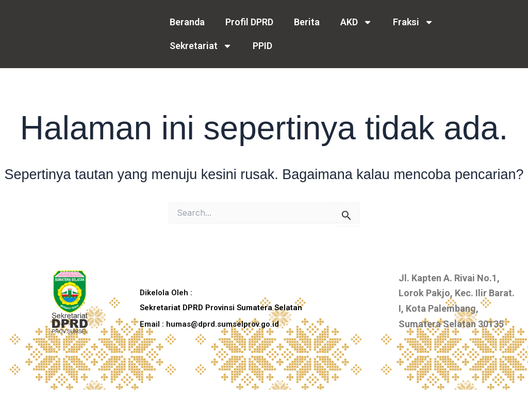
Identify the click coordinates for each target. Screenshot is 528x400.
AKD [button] (356, 22)
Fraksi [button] (413, 22)
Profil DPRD (249, 22)
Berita (307, 22)
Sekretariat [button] (201, 46)
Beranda (187, 22)
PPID (262, 45)
